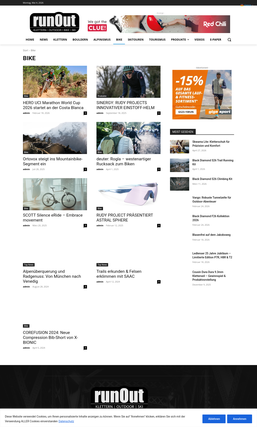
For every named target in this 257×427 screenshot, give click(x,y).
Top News (28, 264)
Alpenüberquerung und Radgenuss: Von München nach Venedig (52, 276)
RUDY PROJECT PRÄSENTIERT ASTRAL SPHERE (124, 218)
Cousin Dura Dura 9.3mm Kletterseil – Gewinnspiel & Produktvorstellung (209, 275)
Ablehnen (214, 418)
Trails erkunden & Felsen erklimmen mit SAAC (118, 274)
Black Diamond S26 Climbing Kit (212, 179)
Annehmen (239, 418)
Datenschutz (66, 421)
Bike (26, 96)
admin (26, 112)
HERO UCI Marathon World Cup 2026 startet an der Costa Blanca (53, 105)
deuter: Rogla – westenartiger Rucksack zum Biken (123, 161)
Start (25, 50)
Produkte (102, 96)
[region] (128, 418)
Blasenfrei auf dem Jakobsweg (211, 234)
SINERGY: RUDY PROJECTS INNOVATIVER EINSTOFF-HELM (125, 105)
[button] (229, 39)
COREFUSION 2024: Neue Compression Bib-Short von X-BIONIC (50, 337)
